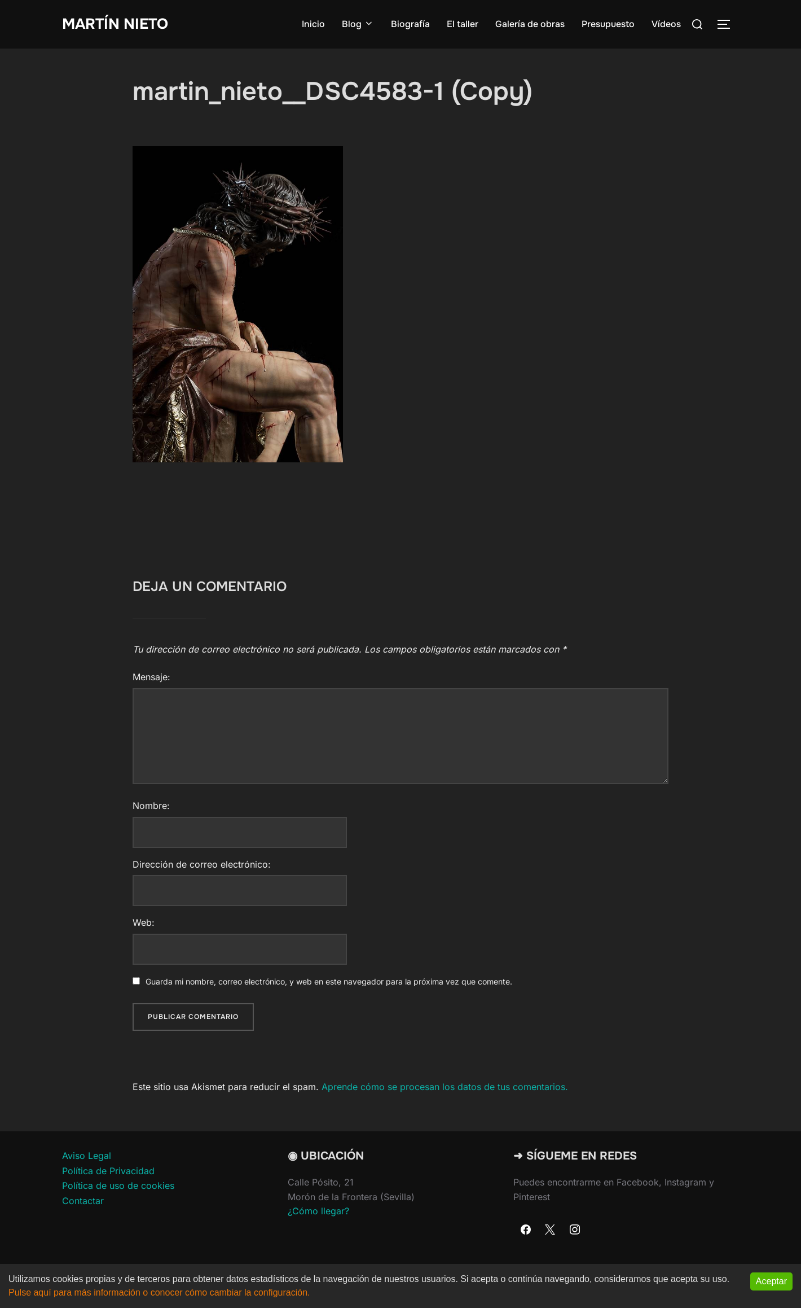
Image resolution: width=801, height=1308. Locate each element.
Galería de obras (530, 24)
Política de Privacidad (108, 1170)
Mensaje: (151, 677)
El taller (462, 24)
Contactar (83, 1200)
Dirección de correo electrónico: (202, 864)
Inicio (313, 24)
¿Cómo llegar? (318, 1211)
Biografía (410, 24)
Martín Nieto (115, 24)
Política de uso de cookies (118, 1185)
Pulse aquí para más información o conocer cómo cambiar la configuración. (159, 1292)
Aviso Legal (86, 1155)
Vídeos (666, 24)
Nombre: (151, 805)
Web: (144, 922)
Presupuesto (608, 24)
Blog (358, 24)
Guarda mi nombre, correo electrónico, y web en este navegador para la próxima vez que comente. (329, 981)
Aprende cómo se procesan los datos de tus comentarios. (445, 1086)
